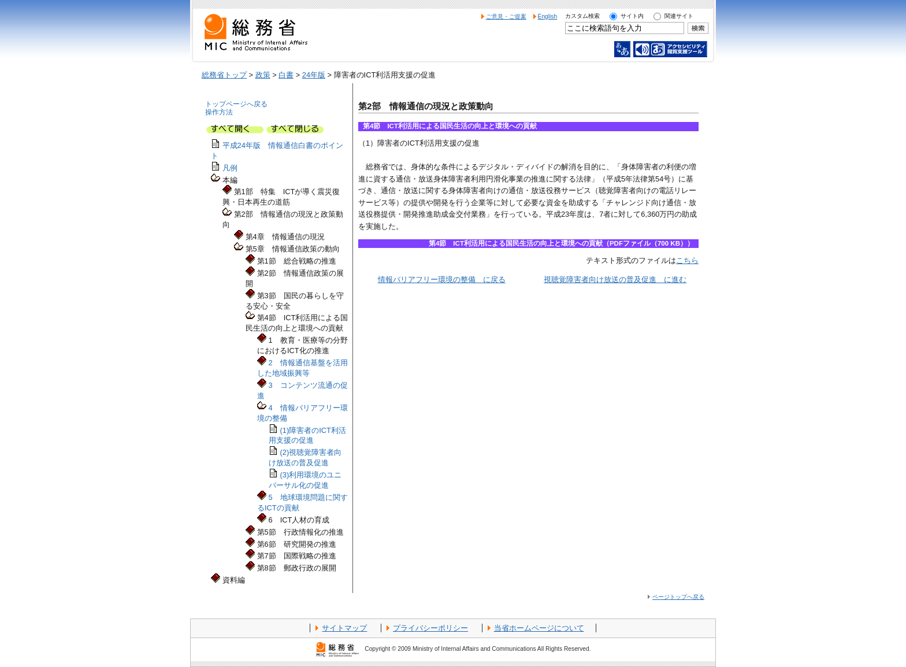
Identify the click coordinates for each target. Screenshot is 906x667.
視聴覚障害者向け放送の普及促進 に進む (615, 279)
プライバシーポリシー (430, 628)
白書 (286, 75)
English (548, 16)
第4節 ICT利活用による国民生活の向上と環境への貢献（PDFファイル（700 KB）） (561, 243)
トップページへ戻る (236, 104)
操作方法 (219, 112)
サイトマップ (344, 628)
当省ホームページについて (539, 628)
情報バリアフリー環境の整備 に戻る (442, 279)
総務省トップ (224, 75)
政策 (262, 75)
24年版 (313, 75)
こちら (687, 260)
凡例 (229, 168)
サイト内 (632, 16)
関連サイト (678, 16)
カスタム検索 (582, 16)
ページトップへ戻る (678, 597)
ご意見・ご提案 (506, 16)
